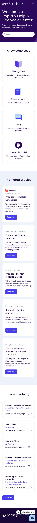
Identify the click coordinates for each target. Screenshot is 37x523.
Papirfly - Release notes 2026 (18, 405)
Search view (10, 424)
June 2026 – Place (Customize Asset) (18, 409)
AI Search (9, 427)
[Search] (18, 34)
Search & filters (12, 441)
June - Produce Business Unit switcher (17, 462)
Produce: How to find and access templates (16, 483)
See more (9, 496)
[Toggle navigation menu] (31, 3)
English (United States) (25, 515)
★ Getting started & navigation (14, 478)
